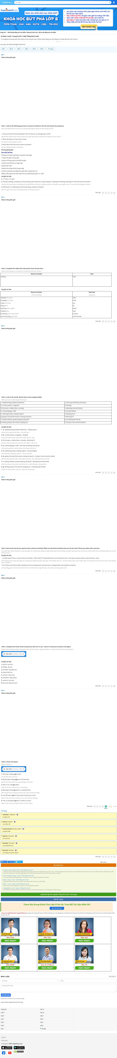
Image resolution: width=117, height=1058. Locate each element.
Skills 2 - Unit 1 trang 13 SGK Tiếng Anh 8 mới (16, 884)
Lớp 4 (41, 1022)
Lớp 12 (42, 1009)
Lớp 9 (2, 1016)
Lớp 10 (42, 1012)
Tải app (43, 1028)
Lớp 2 (41, 1025)
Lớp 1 (2, 1028)
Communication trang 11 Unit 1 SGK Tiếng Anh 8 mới (18, 875)
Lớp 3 (2, 1025)
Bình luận (11, 862)
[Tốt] (111, 193)
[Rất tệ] (103, 193)
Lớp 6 (41, 1019)
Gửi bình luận (6, 995)
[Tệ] (106, 193)
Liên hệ (3, 1037)
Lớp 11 (3, 1012)
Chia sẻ (3, 862)
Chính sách (4, 1040)
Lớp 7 (2, 1019)
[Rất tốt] (114, 193)
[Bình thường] (109, 193)
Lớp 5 (2, 1022)
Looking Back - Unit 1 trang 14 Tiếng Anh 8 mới (16, 888)
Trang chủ (3, 1009)
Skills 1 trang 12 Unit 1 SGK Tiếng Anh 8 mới (15, 880)
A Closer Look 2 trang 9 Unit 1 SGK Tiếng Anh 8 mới (18, 870)
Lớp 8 (41, 1016)
